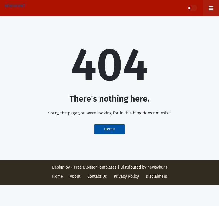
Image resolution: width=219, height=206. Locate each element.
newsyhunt (157, 167)
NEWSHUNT (14, 5)
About (75, 176)
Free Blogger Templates (95, 167)
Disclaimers (156, 176)
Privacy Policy (126, 176)
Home (109, 129)
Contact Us (97, 176)
